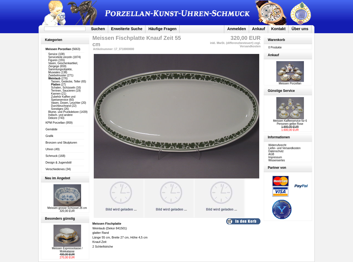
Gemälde (51, 129)
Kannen (55, 93)
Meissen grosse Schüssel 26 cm (67, 207)
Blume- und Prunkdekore (63, 111)
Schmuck (52, 155)
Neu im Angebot (57, 178)
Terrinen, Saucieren (63, 90)
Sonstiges (57, 108)
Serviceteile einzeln (60, 57)
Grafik (49, 136)
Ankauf (258, 29)
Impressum (275, 157)
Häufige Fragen (162, 29)
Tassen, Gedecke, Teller (66, 81)
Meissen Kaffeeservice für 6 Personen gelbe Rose (290, 122)
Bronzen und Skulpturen (61, 142)
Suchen (98, 29)
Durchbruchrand (61, 105)
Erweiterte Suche (127, 29)
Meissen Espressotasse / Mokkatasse (67, 250)
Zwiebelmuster (57, 75)
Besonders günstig (60, 219)
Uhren (50, 149)
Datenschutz (276, 151)
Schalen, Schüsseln (63, 87)
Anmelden (236, 29)
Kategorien (53, 40)
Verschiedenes (55, 169)
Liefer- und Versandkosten (284, 148)
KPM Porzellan (55, 122)
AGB (271, 154)
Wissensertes (276, 160)
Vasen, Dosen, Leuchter (66, 102)
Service (52, 54)
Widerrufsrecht (277, 145)
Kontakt (278, 29)
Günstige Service (281, 91)
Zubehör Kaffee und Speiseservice (63, 98)
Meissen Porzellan (290, 82)
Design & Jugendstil (58, 162)
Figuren (53, 60)
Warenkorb (276, 40)
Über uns (300, 29)
